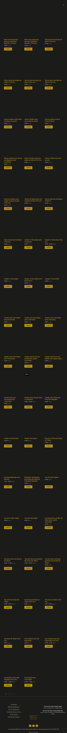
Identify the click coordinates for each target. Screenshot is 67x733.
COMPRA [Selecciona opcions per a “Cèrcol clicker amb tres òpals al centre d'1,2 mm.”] (28, 167)
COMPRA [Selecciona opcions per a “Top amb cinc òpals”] (48, 486)
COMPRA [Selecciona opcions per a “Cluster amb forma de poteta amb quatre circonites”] (28, 366)
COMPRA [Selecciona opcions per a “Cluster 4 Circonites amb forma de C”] (28, 286)
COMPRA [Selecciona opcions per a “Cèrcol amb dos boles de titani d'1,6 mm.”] (8, 88)
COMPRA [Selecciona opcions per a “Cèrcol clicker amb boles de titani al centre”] (8, 126)
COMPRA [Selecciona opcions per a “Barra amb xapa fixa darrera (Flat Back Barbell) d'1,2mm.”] (8, 49)
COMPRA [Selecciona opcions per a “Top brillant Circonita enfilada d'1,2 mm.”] (8, 685)
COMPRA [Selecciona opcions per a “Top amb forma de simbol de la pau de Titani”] (28, 568)
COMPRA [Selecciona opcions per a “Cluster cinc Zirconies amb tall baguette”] (48, 407)
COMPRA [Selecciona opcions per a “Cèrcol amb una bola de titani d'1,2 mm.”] (28, 88)
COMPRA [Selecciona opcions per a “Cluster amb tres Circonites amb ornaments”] (8, 407)
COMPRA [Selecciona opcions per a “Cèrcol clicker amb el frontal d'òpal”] (48, 126)
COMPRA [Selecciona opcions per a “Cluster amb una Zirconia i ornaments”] (28, 407)
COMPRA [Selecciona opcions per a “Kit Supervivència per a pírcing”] (8, 486)
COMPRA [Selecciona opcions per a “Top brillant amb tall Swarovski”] (28, 646)
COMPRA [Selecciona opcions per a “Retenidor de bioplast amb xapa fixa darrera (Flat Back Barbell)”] (28, 486)
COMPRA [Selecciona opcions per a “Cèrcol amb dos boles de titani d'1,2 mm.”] (48, 49)
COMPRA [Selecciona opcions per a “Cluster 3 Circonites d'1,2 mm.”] (48, 247)
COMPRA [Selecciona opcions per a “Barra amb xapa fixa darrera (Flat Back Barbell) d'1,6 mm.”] (28, 49)
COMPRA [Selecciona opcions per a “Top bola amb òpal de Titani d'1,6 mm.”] (28, 607)
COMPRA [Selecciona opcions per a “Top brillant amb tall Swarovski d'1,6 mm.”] (48, 646)
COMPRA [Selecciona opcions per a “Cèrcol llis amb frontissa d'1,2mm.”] (48, 208)
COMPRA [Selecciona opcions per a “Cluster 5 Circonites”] (48, 286)
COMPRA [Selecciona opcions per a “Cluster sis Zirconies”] (8, 445)
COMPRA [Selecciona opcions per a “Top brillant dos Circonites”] (28, 685)
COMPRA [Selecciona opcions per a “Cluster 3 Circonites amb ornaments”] (28, 247)
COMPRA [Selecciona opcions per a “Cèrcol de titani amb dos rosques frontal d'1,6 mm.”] (28, 208)
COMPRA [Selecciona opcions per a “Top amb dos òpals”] (28, 527)
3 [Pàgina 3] (12, 693)
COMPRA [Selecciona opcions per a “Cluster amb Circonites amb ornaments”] (8, 325)
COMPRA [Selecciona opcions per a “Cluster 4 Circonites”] (8, 286)
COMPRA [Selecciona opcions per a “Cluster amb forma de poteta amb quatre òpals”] (48, 366)
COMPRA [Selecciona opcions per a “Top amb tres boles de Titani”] (8, 607)
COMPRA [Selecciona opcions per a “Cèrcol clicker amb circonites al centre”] (28, 126)
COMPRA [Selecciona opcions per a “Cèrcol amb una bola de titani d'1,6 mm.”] (48, 88)
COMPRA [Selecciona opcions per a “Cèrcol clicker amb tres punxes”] (48, 167)
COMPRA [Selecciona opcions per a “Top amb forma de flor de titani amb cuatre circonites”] (48, 527)
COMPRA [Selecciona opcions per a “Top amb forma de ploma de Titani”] (8, 568)
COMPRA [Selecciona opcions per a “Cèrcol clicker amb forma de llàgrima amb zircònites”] (8, 167)
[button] (63, 5)
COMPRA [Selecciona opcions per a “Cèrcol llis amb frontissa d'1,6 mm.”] (8, 247)
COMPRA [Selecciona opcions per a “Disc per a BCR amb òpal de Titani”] (48, 445)
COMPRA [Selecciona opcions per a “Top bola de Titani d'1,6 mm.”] (8, 646)
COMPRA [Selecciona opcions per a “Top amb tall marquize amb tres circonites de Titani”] (48, 568)
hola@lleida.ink (33, 715)
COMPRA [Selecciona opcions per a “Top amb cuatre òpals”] (8, 527)
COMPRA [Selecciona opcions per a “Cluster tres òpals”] (28, 445)
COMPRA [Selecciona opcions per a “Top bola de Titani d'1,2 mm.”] (48, 607)
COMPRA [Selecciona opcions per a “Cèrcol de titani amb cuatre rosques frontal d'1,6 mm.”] (8, 208)
